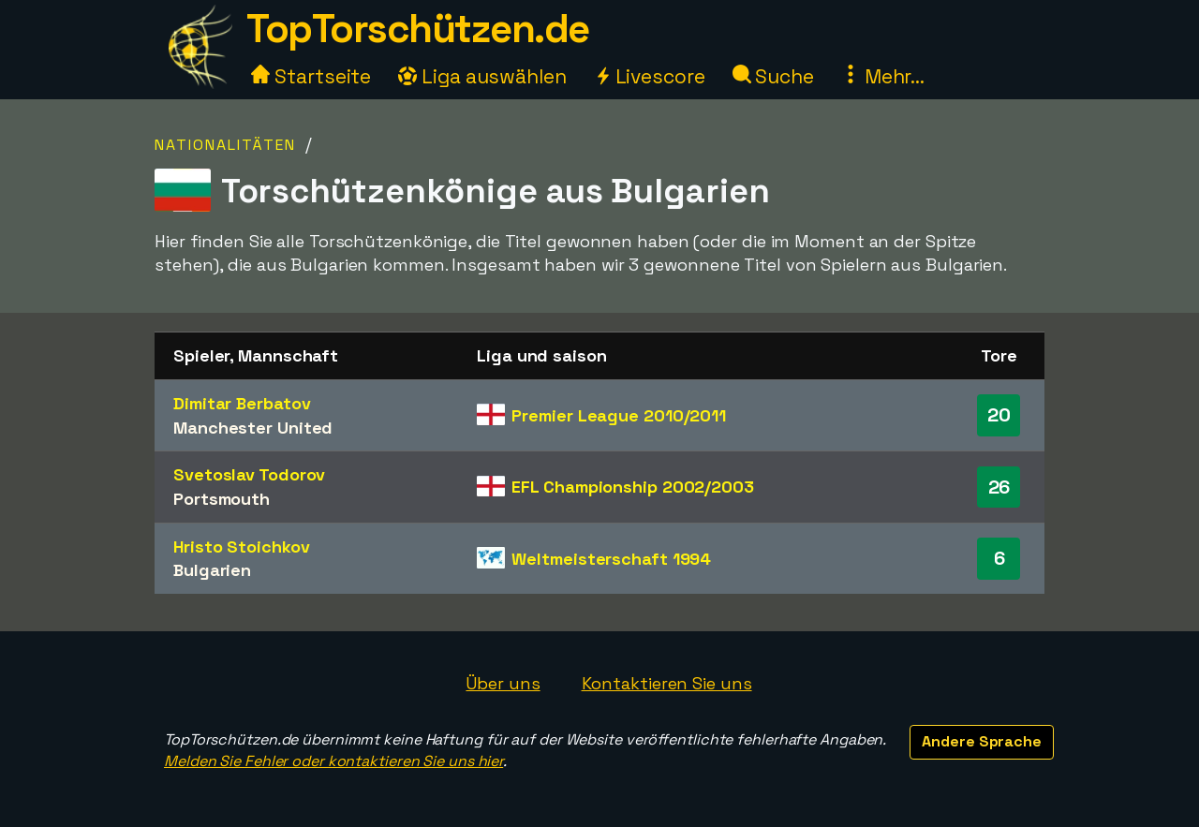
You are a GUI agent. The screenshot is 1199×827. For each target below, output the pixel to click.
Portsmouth (221, 498)
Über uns (503, 683)
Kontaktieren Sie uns (667, 683)
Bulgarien (212, 570)
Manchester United (253, 427)
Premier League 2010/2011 (618, 415)
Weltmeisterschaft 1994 (611, 558)
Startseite (311, 76)
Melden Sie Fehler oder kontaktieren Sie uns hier (333, 761)
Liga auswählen (482, 76)
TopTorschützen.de (417, 28)
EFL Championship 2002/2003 (632, 486)
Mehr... (883, 76)
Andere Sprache (982, 741)
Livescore (649, 76)
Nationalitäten (225, 145)
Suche (773, 76)
